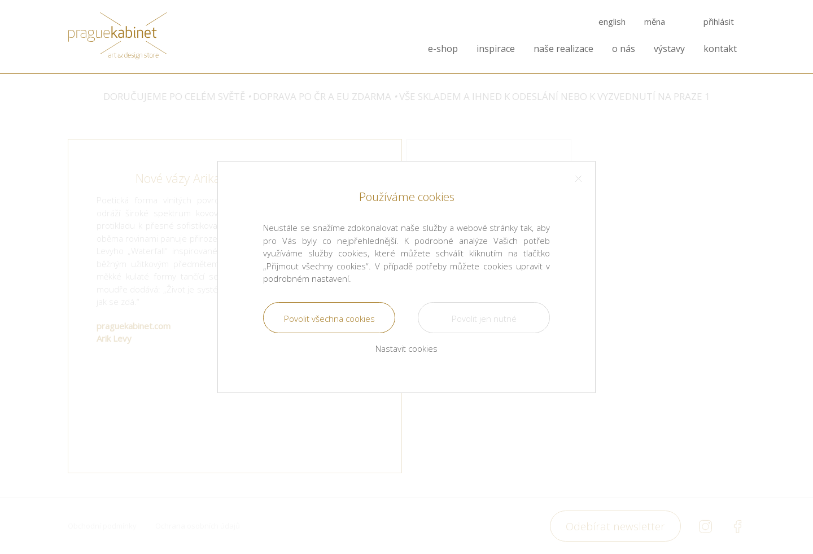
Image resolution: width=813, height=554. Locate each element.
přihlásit (718, 22)
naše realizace (563, 49)
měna (654, 22)
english (612, 22)
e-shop (443, 49)
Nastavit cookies (406, 348)
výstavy (669, 49)
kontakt (720, 49)
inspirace (496, 49)
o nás (623, 49)
